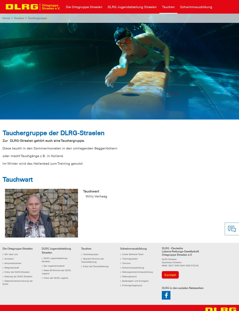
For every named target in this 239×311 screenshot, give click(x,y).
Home (6, 18)
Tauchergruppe (37, 18)
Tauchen (19, 18)
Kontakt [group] (170, 275)
